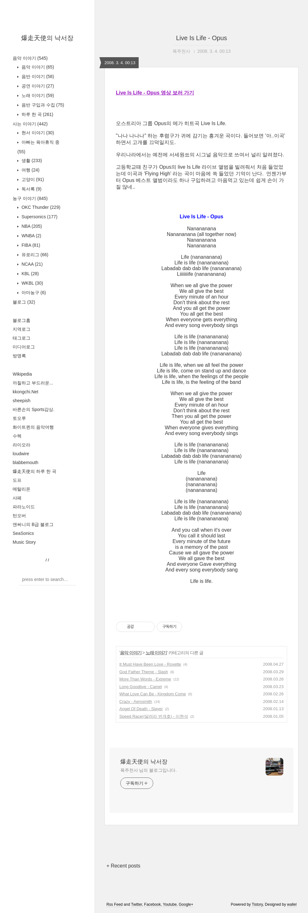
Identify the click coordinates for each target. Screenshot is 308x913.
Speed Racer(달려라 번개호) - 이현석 (153, 716)
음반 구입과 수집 (42, 104)
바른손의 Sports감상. (33, 409)
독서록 (30, 188)
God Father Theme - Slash (143, 671)
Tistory (257, 904)
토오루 (19, 418)
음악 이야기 (30, 58)
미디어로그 (24, 346)
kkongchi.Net (25, 391)
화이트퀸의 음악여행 (33, 427)
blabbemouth (25, 462)
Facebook (152, 904)
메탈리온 (21, 489)
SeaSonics (23, 533)
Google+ (186, 904)
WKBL (31, 283)
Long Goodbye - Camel (140, 686)
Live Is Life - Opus (201, 37)
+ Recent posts (123, 865)
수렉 (17, 435)
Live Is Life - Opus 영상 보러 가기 (155, 92)
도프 (17, 480)
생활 (31, 160)
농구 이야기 (30, 198)
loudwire (21, 453)
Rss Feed (114, 904)
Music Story (24, 542)
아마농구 (33, 292)
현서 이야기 (37, 132)
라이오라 (21, 444)
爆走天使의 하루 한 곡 (34, 471)
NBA (31, 226)
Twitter (136, 904)
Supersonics (39, 216)
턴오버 (19, 515)
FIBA (30, 245)
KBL (29, 273)
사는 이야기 (30, 123)
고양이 (32, 179)
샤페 (17, 497)
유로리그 (34, 254)
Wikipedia (22, 374)
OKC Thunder (40, 207)
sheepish (21, 400)
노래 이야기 (37, 95)
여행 (30, 169)
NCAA (31, 264)
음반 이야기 (37, 76)
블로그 (24, 302)
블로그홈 (21, 320)
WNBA (30, 235)
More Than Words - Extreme (145, 679)
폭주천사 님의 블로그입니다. (148, 770)
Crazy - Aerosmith (135, 701)
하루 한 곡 (36, 114)
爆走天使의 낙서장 (47, 37)
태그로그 (21, 338)
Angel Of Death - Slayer (141, 708)
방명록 (19, 355)
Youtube (170, 904)
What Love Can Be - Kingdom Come (152, 694)
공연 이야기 (37, 85)
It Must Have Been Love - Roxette (150, 664)
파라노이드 (24, 506)
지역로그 (21, 329)
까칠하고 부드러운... (33, 382)
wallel (292, 904)
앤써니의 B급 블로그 (33, 524)
